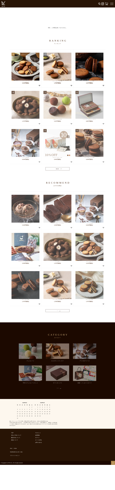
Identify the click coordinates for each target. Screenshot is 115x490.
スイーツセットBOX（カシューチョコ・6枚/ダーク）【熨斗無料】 (89, 83)
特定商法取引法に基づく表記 (17, 479)
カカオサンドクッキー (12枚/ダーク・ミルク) (25, 82)
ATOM (14, 476)
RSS (11, 476)
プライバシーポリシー (15, 481)
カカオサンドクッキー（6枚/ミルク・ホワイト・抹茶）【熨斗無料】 (57, 83)
